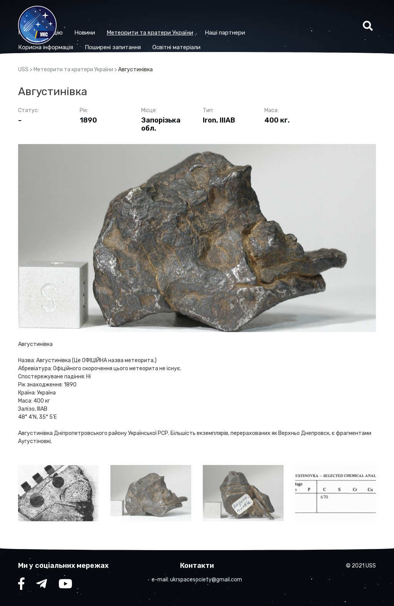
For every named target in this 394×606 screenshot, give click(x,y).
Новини (134, 18)
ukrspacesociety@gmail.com (206, 579)
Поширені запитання (163, 32)
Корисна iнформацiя (95, 32)
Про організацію (90, 18)
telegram (41, 586)
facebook (21, 586)
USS (23, 69)
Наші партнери (275, 18)
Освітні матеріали (226, 32)
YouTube (65, 586)
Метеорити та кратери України (200, 18)
